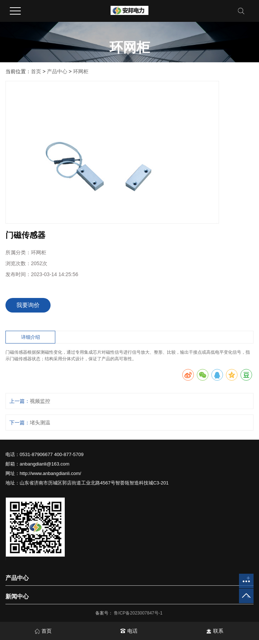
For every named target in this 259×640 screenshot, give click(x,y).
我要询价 (28, 305)
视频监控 (40, 401)
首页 (36, 71)
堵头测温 (40, 422)
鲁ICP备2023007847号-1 (139, 613)
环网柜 (80, 71)
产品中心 (57, 71)
